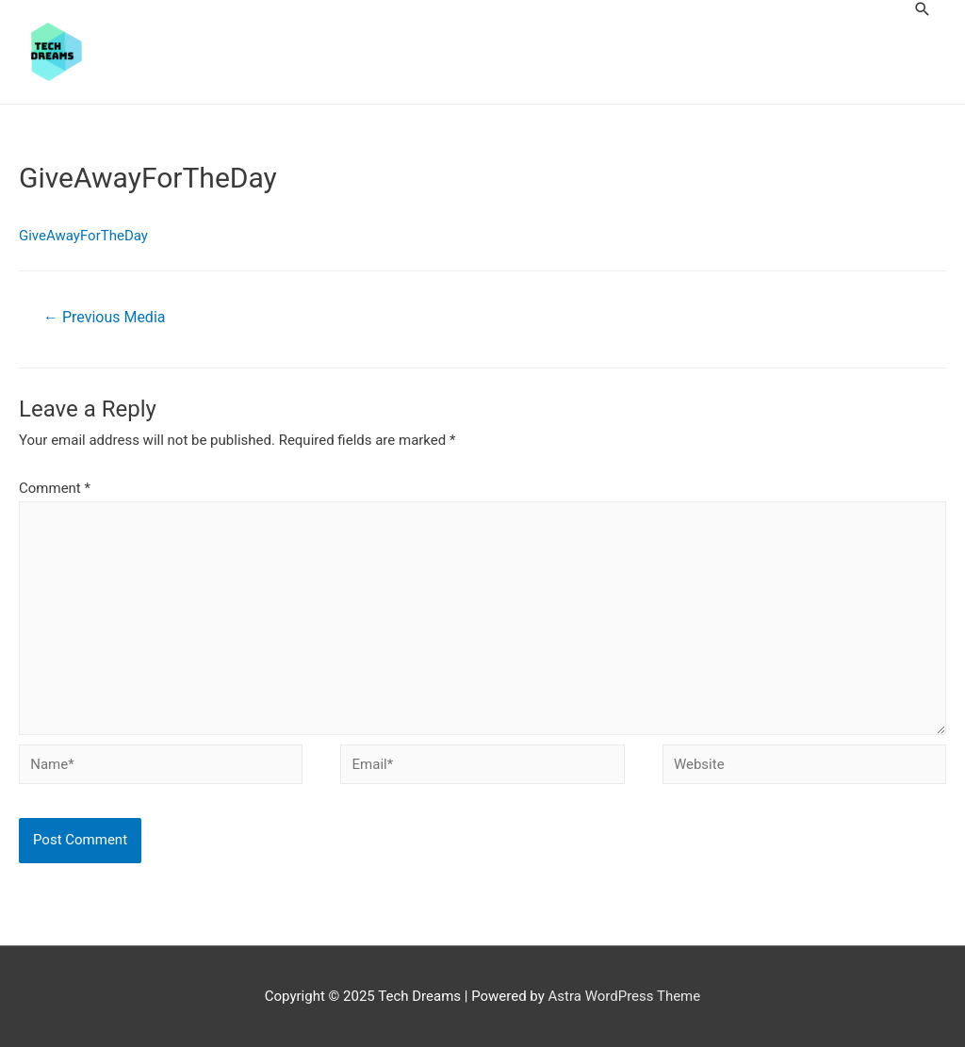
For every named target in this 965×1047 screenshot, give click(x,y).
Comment (54, 488)
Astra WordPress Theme (624, 996)
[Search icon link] (922, 9)
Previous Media (104, 317)
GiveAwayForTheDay (83, 235)
